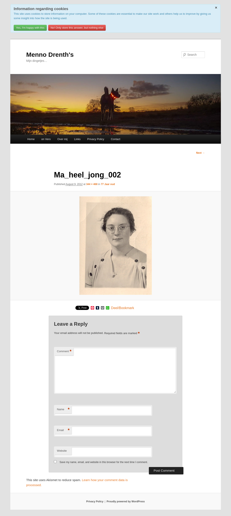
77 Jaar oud (108, 184)
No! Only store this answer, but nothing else (77, 27)
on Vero (46, 139)
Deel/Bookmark (122, 308)
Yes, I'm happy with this (30, 27)
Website (62, 450)
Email (63, 430)
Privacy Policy (95, 139)
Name (63, 409)
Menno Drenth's (50, 54)
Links (77, 139)
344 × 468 (91, 184)
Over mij (62, 139)
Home (31, 139)
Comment (64, 351)
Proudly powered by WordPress (126, 501)
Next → (200, 152)
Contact (115, 139)
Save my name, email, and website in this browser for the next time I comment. (104, 462)
